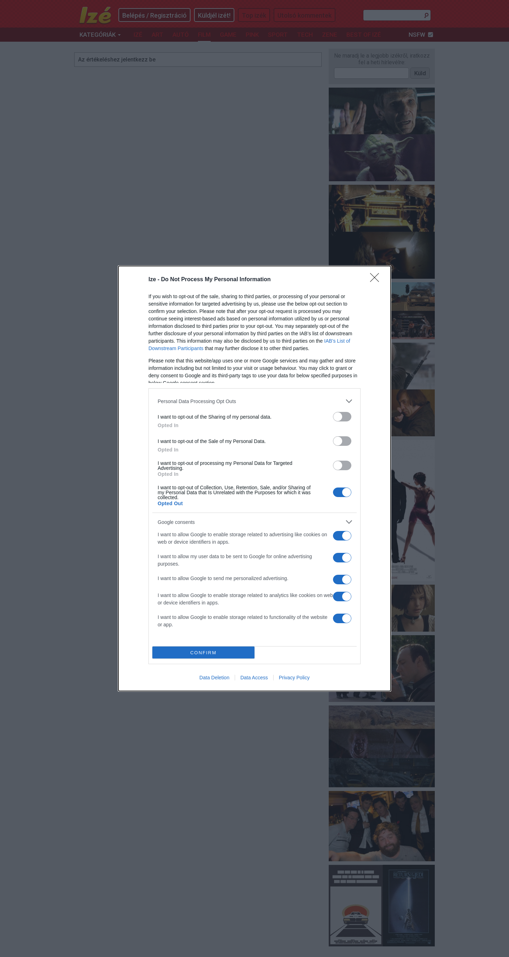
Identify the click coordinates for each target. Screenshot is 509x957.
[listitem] (254, 401)
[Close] (377, 279)
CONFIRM (203, 652)
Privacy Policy (294, 677)
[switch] (342, 416)
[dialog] (254, 478)
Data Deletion (214, 677)
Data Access (254, 677)
